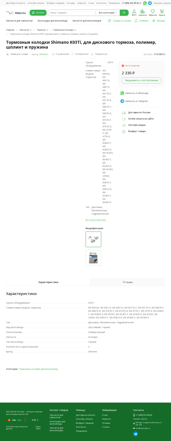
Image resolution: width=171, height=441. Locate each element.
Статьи (105, 426)
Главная (10, 29)
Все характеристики (96, 219)
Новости (82, 3)
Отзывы (71, 3)
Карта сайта (38, 427)
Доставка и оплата (15, 3)
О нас (91, 3)
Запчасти (24, 29)
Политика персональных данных (17, 427)
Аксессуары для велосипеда (52, 20)
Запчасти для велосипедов (86, 20)
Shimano (43, 54)
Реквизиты (114, 3)
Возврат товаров (55, 3)
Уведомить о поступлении (141, 80)
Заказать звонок (162, 3)
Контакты (101, 3)
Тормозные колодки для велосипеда (38, 368)
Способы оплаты (36, 3)
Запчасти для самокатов (19, 20)
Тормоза (41, 29)
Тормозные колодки (63, 29)
